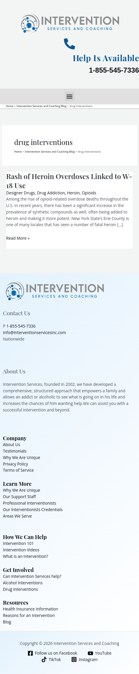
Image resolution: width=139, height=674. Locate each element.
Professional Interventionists (29, 503)
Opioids (89, 193)
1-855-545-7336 (114, 70)
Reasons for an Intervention (29, 615)
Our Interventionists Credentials (32, 509)
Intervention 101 (18, 543)
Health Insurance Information (30, 609)
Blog (7, 622)
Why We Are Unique (21, 457)
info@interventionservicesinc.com (34, 332)
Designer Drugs (20, 193)
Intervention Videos (21, 550)
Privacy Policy (15, 464)
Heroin (73, 193)
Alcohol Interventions (23, 582)
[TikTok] (51, 659)
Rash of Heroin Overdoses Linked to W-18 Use (69, 180)
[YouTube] (99, 653)
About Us (11, 444)
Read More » (18, 238)
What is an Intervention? (25, 556)
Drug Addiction (51, 193)
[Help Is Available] (69, 43)
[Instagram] (84, 659)
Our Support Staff (19, 496)
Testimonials (14, 451)
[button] (69, 96)
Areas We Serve (17, 516)
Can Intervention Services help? (32, 576)
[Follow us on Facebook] (52, 653)
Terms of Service (18, 470)
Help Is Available (106, 57)
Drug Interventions (20, 589)
